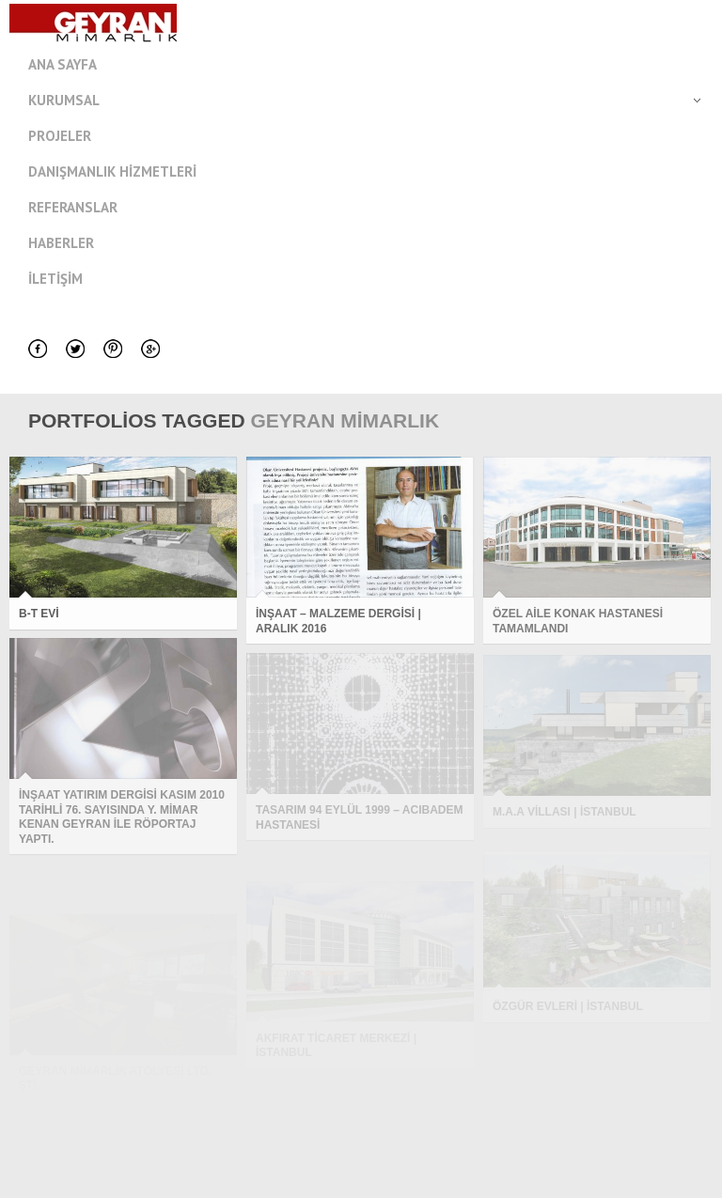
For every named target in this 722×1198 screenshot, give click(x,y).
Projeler (59, 136)
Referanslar (73, 207)
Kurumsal (375, 100)
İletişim (55, 279)
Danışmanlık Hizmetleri (112, 171)
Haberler (61, 243)
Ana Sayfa (62, 64)
